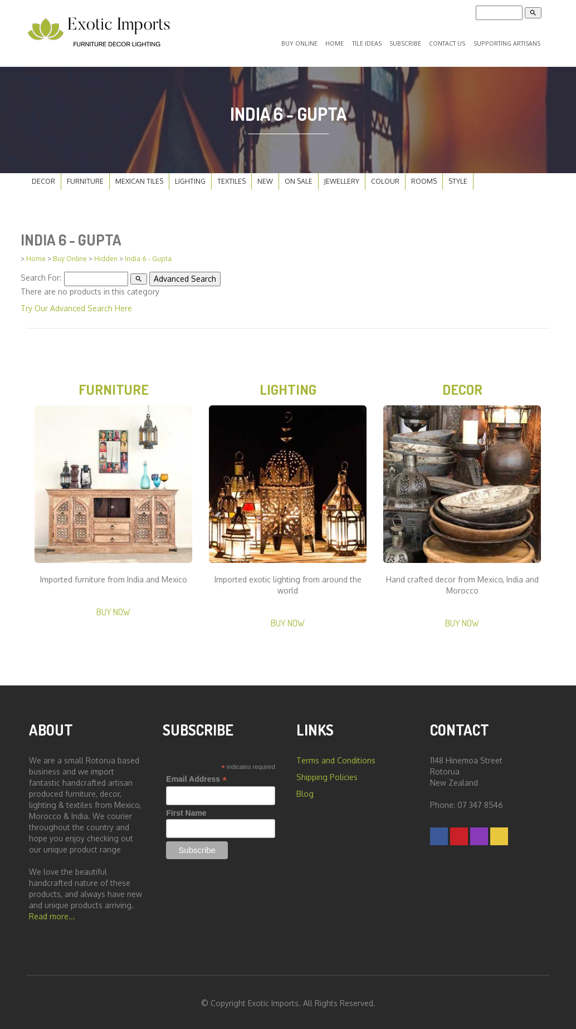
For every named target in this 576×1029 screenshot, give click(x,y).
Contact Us (447, 42)
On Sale (299, 179)
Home (339, 42)
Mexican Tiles (139, 179)
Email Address (196, 777)
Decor (43, 179)
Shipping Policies (327, 775)
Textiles (231, 179)
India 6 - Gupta (148, 256)
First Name (186, 810)
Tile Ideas (369, 42)
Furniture (85, 179)
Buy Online (307, 42)
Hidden (106, 256)
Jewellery (341, 179)
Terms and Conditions (335, 758)
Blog (305, 791)
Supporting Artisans (506, 42)
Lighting (190, 179)
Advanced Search (184, 276)
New (265, 179)
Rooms (424, 179)
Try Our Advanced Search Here (76, 305)
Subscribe (406, 42)
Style (457, 179)
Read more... (52, 914)
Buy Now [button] (113, 609)
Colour (385, 179)
